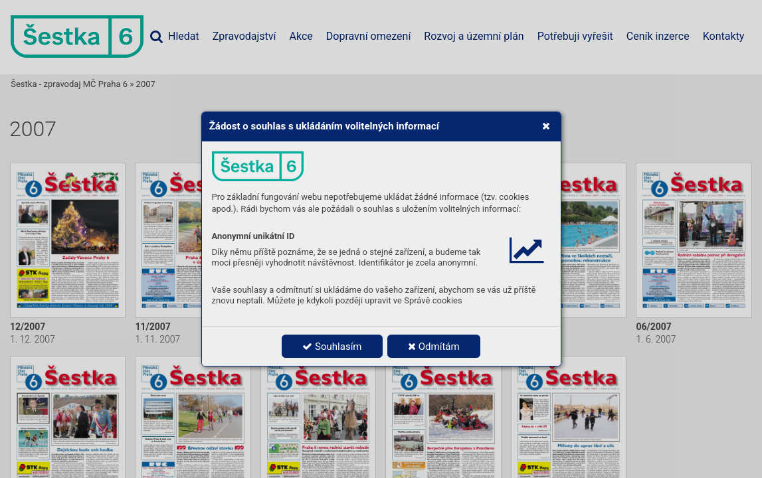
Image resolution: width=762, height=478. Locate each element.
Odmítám (434, 347)
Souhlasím (331, 347)
